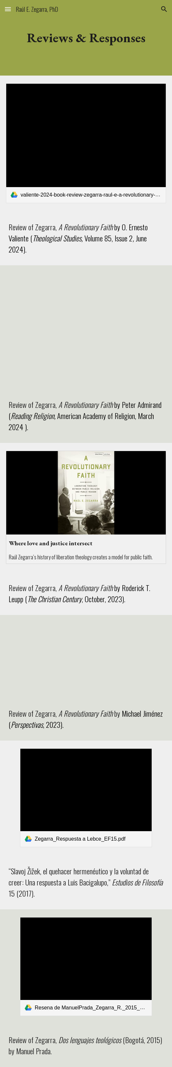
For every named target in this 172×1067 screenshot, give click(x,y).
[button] (8, 9)
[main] (86, 37)
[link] (86, 143)
